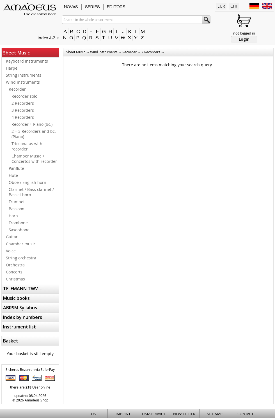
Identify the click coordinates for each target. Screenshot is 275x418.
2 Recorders (23, 103)
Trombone (18, 222)
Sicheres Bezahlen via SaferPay (30, 369)
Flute (13, 175)
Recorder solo (24, 96)
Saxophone (19, 229)
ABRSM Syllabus (20, 308)
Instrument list (19, 327)
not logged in (244, 33)
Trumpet (17, 201)
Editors (116, 6)
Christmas (15, 279)
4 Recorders (23, 117)
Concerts (14, 272)
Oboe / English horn (27, 182)
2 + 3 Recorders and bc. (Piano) (34, 134)
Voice (11, 250)
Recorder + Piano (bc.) (32, 124)
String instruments (23, 75)
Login (244, 39)
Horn (13, 215)
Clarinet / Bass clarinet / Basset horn (31, 192)
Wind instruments (23, 82)
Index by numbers (22, 317)
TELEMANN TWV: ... (23, 288)
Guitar (12, 236)
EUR (221, 6)
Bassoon (16, 208)
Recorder (17, 89)
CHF (234, 6)
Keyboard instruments (27, 61)
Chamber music (21, 243)
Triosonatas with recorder (27, 146)
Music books (16, 298)
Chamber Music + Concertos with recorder (34, 158)
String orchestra (21, 258)
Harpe (11, 68)
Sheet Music (16, 53)
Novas (71, 6)
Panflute (16, 168)
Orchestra (15, 265)
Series (92, 6)
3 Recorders (23, 110)
